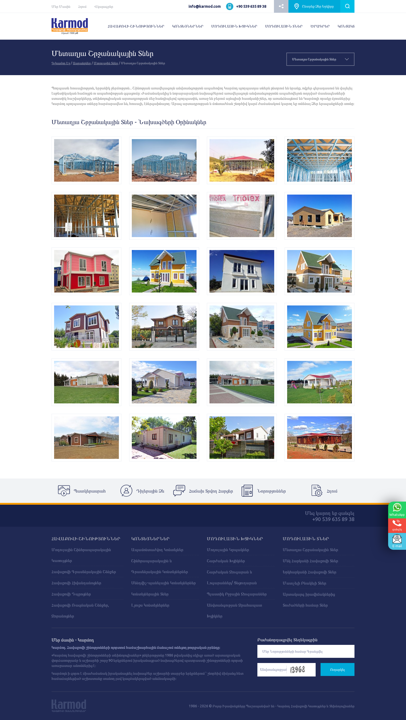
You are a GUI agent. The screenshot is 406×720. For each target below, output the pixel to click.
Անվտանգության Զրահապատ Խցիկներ (234, 610)
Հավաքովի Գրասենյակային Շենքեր (84, 571)
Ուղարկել (337, 669)
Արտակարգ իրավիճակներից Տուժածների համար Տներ (309, 599)
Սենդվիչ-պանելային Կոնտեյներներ (163, 582)
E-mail (396, 541)
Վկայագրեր (103, 6)
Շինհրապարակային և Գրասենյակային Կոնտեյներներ (159, 566)
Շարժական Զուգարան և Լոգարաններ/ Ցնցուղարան (232, 577)
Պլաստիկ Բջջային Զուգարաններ (237, 593)
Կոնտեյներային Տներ (150, 593)
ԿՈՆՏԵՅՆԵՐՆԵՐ (188, 26)
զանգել (397, 525)
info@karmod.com (205, 6)
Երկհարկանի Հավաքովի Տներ (309, 571)
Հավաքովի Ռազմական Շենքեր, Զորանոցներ (80, 610)
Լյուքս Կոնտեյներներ (150, 605)
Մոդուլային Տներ (106, 63)
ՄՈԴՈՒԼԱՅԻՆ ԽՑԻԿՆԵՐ (234, 26)
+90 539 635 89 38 (251, 6)
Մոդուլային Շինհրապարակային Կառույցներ (81, 555)
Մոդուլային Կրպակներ (228, 549)
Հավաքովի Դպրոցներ (71, 593)
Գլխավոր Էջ (61, 63)
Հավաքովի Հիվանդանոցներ (76, 582)
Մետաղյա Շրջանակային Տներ (310, 549)
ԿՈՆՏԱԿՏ (346, 26)
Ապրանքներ (82, 63)
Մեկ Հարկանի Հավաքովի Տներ (310, 560)
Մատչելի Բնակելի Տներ (304, 583)
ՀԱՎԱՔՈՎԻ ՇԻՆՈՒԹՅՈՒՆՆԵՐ (136, 26)
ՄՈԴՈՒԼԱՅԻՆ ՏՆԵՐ (284, 26)
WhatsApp (397, 509)
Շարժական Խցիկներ (226, 560)
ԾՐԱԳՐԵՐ (320, 26)
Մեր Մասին (61, 6)
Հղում (82, 6)
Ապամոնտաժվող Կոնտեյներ (157, 549)
